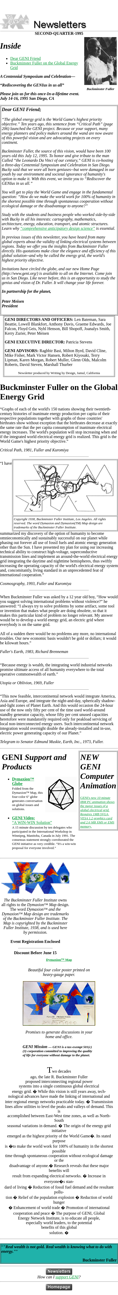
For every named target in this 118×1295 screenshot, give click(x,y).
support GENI (67, 1277)
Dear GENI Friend (25, 58)
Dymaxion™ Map (59, 960)
